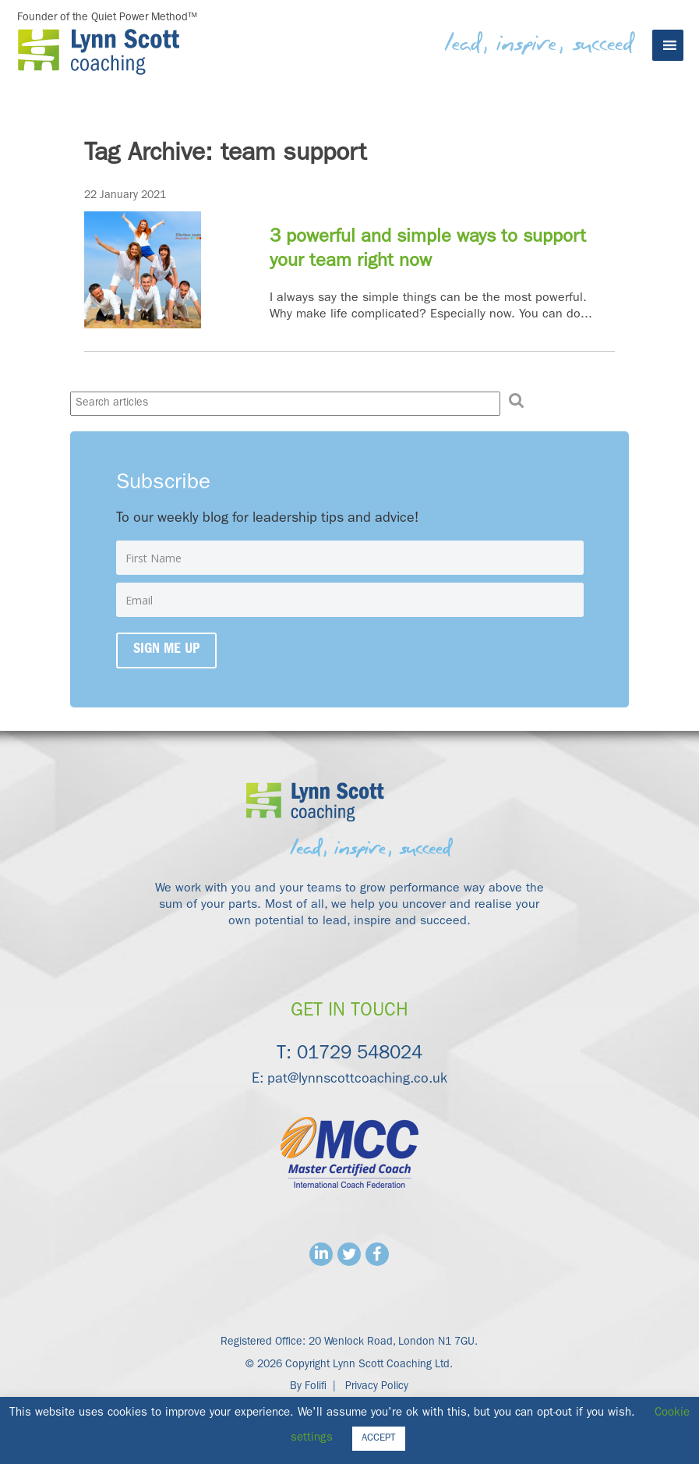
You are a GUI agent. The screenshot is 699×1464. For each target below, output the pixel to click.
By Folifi (308, 1386)
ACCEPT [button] (379, 1439)
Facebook (377, 1254)
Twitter (349, 1254)
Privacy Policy (376, 1386)
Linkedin (321, 1254)
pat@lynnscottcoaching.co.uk (357, 1080)
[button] (516, 401)
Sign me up (166, 650)
